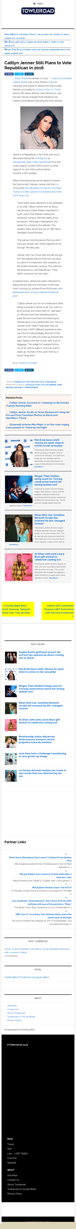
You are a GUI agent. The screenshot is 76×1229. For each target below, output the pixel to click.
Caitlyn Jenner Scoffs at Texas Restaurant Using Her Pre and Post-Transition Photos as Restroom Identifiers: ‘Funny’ (38, 415)
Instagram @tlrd (40, 977)
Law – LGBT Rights (17, 1153)
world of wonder (27, 363)
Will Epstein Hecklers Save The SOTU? (52, 887)
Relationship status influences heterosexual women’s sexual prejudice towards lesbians (37, 739)
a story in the (48, 89)
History (30, 382)
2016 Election (32, 385)
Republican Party (14, 388)
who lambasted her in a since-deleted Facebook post (38, 292)
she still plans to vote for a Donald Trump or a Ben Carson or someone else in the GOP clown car (37, 192)
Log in (47, 1222)
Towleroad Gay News (38, 10)
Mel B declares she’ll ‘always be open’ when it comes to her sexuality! (49, 442)
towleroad (51, 382)
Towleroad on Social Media (21, 1016)
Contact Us (13, 1009)
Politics (39, 382)
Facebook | (26, 977)
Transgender (31, 388)
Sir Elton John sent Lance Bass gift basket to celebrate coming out (49, 556)
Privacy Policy (14, 1020)
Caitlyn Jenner (20, 82)
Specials (11, 1162)
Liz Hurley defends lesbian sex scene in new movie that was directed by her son (42, 773)
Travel (10, 1144)
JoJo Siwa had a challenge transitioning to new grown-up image (42, 755)
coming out (41, 158)
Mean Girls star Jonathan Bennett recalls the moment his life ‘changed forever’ (49, 519)
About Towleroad (16, 1013)
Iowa (51, 82)
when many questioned (38, 162)
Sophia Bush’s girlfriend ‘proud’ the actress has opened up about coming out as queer (41, 655)
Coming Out (20, 382)
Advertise (12, 1005)
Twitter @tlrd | (12, 977)
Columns (12, 1158)
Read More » (39, 467)
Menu (40, 4)
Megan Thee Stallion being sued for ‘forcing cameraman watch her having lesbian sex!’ (48, 480)
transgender (19, 162)
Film (9, 1149)
